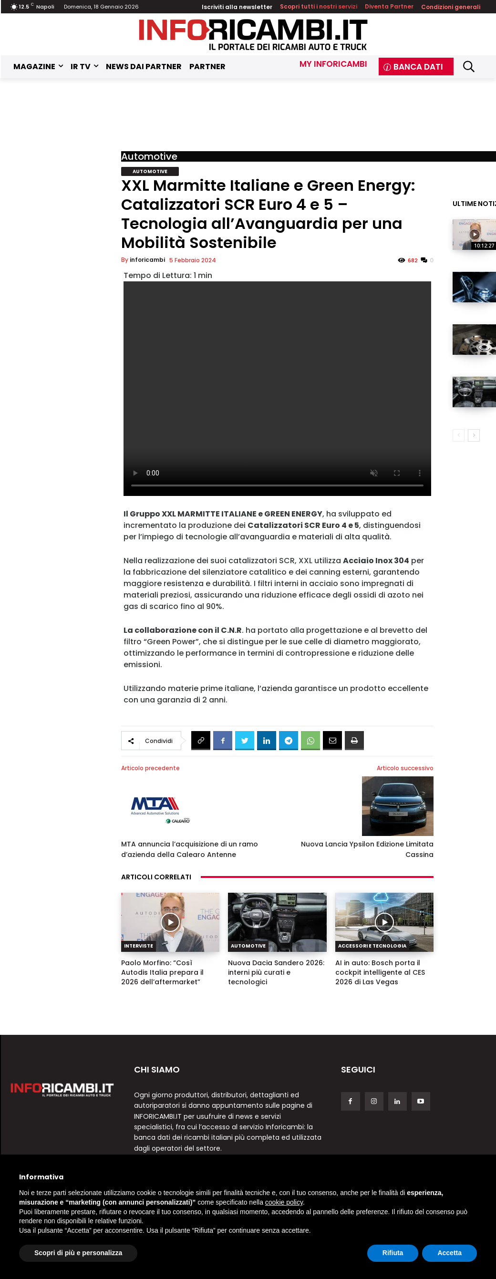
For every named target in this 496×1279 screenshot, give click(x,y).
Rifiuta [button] (392, 1253)
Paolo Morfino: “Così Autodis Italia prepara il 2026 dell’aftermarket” (162, 972)
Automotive (149, 156)
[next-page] (474, 435)
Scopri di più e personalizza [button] (78, 1253)
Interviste (138, 945)
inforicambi (147, 260)
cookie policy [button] (284, 1202)
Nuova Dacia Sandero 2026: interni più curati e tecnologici (276, 972)
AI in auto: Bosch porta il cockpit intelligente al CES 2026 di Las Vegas (380, 972)
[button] (468, 66)
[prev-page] (459, 435)
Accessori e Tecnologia (372, 945)
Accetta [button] (449, 1253)
